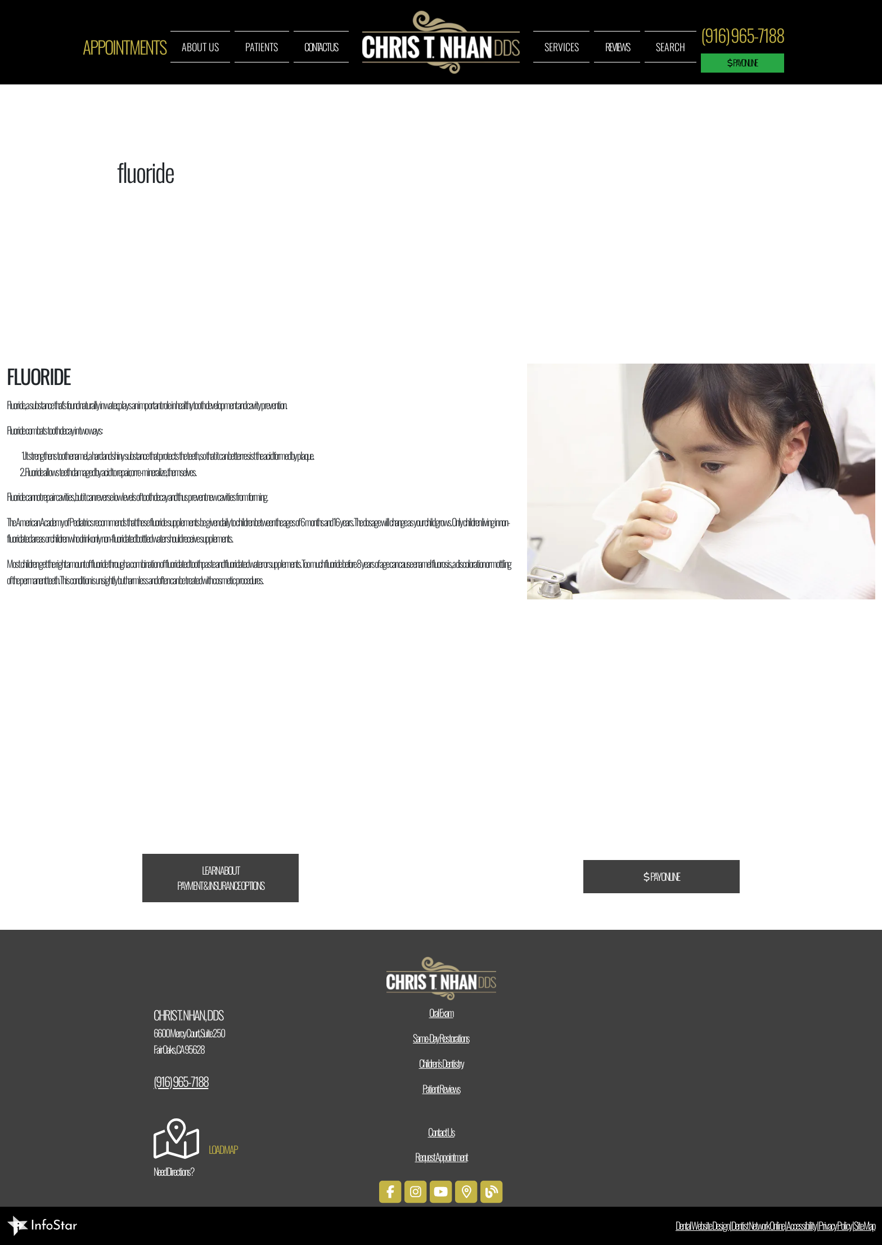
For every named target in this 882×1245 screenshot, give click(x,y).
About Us (200, 46)
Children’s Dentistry (441, 1063)
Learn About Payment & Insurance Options (220, 878)
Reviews (617, 46)
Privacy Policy (835, 1225)
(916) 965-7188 (742, 35)
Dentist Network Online (757, 1225)
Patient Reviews (441, 1088)
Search (670, 46)
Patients (261, 46)
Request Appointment (441, 1156)
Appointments (124, 47)
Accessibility (801, 1225)
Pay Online (742, 62)
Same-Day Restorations (441, 1038)
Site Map (864, 1225)
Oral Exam (441, 1012)
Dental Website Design (702, 1225)
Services (561, 46)
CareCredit (292, 771)
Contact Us (321, 46)
